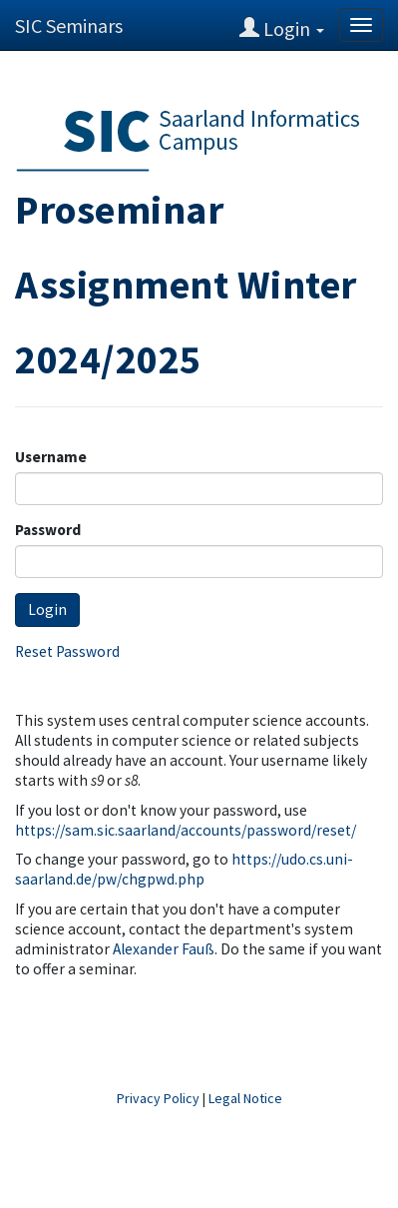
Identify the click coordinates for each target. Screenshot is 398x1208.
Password (48, 529)
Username (51, 456)
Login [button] (281, 28)
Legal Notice (245, 1098)
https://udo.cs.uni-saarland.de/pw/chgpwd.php (184, 869)
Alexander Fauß (163, 948)
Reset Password (67, 651)
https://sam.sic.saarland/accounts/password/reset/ (185, 830)
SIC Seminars (69, 25)
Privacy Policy (158, 1098)
